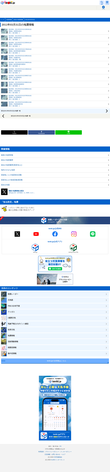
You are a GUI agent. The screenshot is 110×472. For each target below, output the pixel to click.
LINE (68, 133)
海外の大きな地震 (8, 170)
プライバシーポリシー (52, 451)
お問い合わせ (56, 454)
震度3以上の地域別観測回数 (12, 180)
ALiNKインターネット (58, 460)
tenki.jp (8, 2)
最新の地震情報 (7, 155)
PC (61, 446)
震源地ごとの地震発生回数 (11, 175)
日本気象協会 (58, 457)
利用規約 (41, 451)
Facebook (41, 133)
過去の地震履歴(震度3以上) (11, 165)
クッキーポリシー (66, 451)
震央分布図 (5, 185)
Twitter (14, 133)
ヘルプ (63, 454)
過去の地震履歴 (7, 160)
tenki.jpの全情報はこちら (56, 361)
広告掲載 (47, 454)
